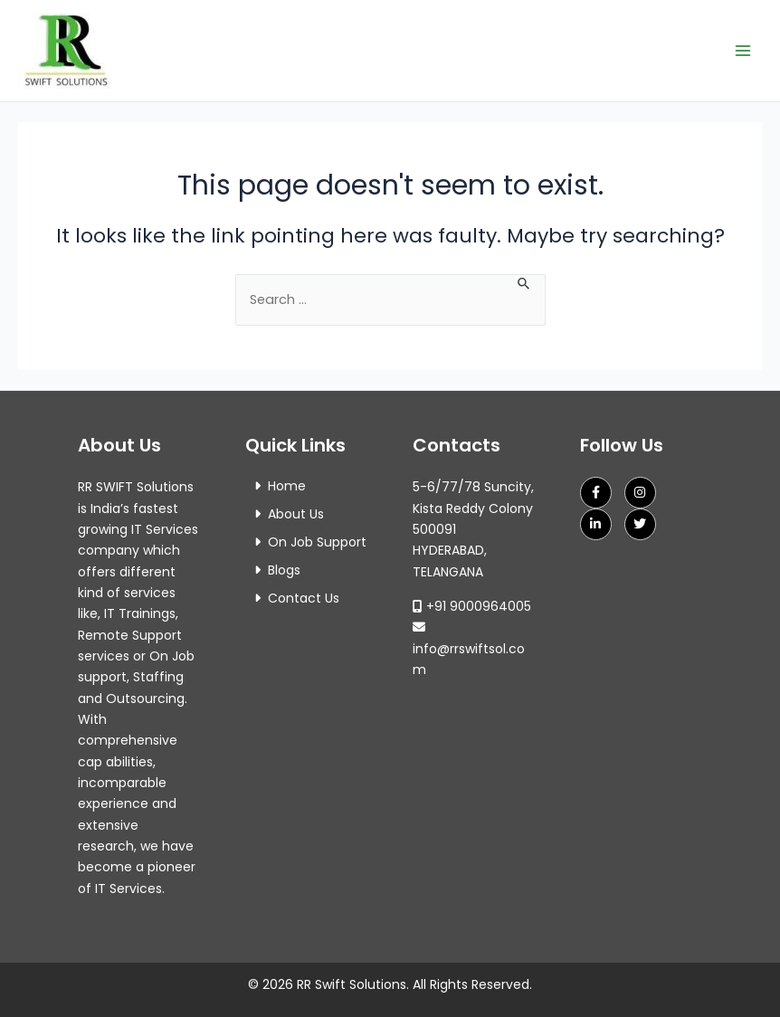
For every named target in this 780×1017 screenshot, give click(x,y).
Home (287, 486)
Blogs (284, 570)
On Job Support (317, 542)
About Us (296, 514)
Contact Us (303, 598)
